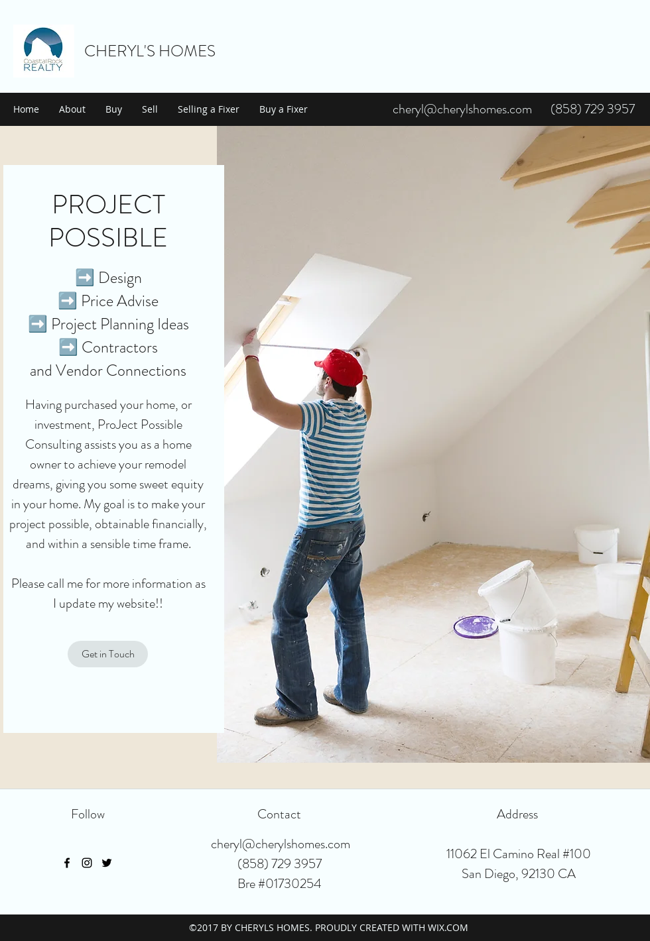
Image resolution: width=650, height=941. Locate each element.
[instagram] (87, 862)
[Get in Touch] (108, 654)
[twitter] (106, 862)
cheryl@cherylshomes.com (462, 109)
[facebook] (67, 862)
